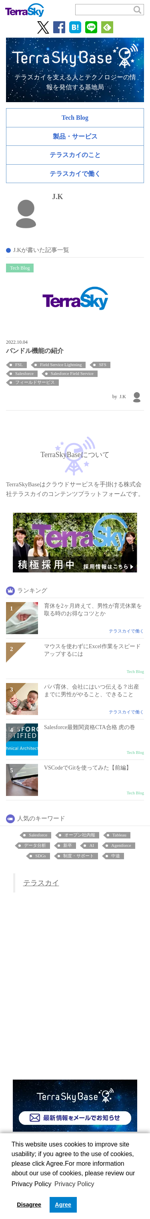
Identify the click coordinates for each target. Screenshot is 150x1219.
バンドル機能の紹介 (35, 350)
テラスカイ (41, 883)
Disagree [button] (29, 1204)
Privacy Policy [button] (74, 1184)
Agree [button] (63, 1204)
